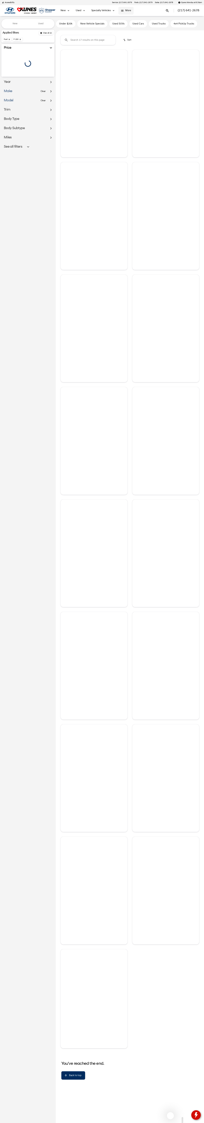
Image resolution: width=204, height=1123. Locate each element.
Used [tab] (41, 24)
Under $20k (65, 24)
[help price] (65, 122)
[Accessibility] (8, 2)
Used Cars (138, 24)
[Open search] (167, 10)
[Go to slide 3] (93, 96)
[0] (10, 76)
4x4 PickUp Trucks (184, 24)
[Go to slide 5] (103, 96)
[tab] (150, 121)
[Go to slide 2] (89, 96)
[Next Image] (123, 75)
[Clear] (43, 97)
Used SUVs (118, 24)
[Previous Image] (65, 75)
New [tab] (15, 24)
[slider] (8, 60)
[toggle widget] (196, 1115)
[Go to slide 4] (98, 96)
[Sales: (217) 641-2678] (164, 2)
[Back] (46, 33)
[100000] (43, 76)
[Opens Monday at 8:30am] (190, 2)
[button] (66, 75)
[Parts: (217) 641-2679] (143, 2)
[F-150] (17, 39)
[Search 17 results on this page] (88, 40)
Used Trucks (159, 24)
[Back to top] (73, 1075)
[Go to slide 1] (84, 96)
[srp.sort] (127, 40)
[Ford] (7, 39)
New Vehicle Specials (92, 24)
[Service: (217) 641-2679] (121, 2)
